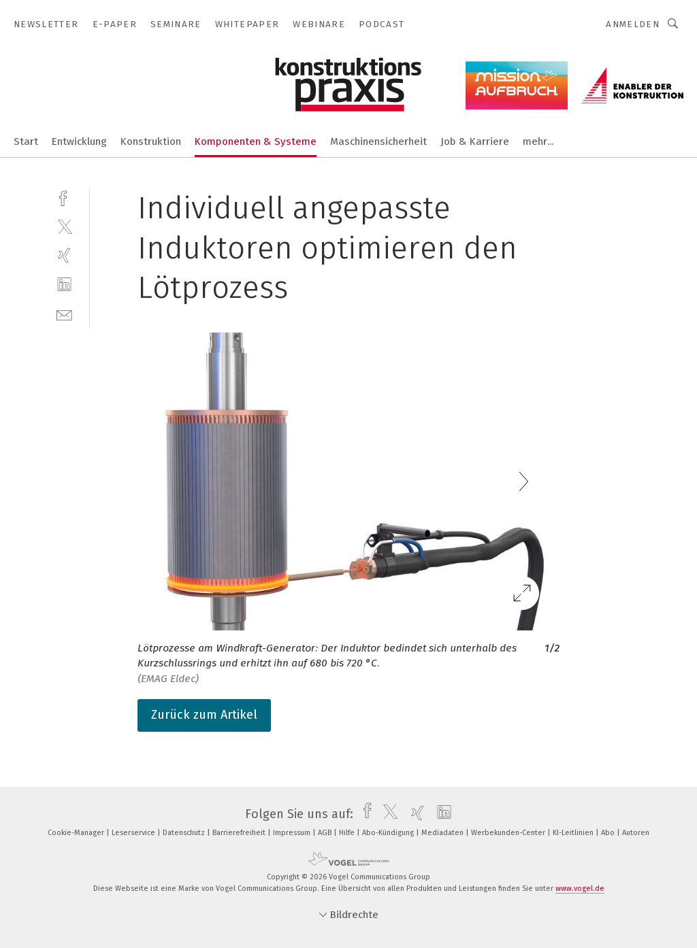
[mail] (64, 313)
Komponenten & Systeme (256, 141)
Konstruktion (150, 141)
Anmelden (633, 24)
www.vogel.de (579, 888)
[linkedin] (64, 284)
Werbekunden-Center (509, 832)
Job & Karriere (474, 141)
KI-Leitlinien (574, 832)
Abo (609, 832)
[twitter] (64, 226)
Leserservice (134, 832)
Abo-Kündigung (389, 832)
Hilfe (348, 832)
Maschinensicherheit (378, 141)
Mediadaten (443, 832)
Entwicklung (79, 141)
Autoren (635, 832)
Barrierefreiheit (240, 832)
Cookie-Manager (77, 832)
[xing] (64, 255)
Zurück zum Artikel (204, 714)
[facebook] (64, 196)
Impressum (292, 832)
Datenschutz (185, 832)
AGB (326, 832)
